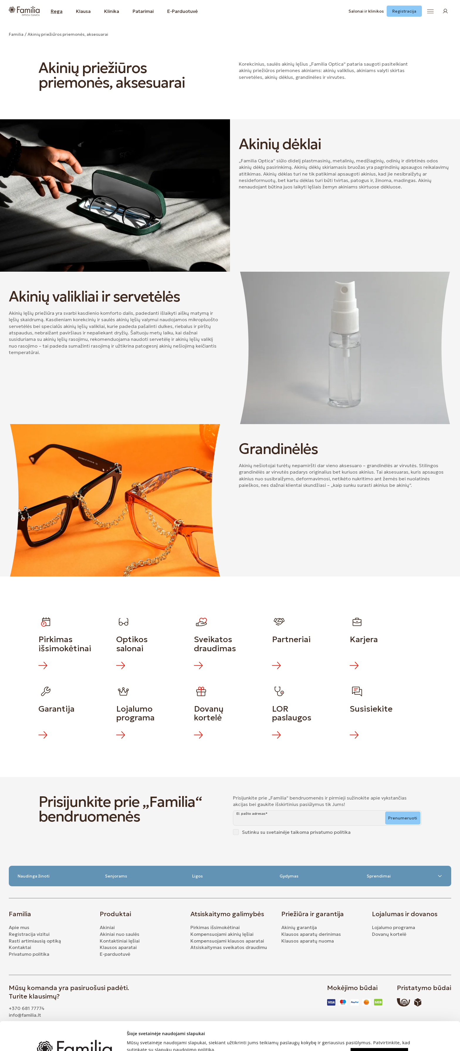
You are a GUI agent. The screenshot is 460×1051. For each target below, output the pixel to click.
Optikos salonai (133, 644)
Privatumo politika (29, 954)
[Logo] (24, 11)
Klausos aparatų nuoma (307, 941)
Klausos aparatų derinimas (311, 934)
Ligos (197, 876)
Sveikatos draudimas (215, 644)
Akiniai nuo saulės (119, 934)
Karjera (364, 639)
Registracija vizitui (29, 934)
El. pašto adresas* (252, 813)
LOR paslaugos (291, 713)
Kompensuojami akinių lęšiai (221, 934)
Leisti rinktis (379, 1038)
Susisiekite (371, 709)
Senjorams (116, 876)
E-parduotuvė (115, 954)
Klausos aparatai (118, 947)
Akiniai (107, 927)
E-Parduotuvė (182, 11)
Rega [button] (56, 11)
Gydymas (289, 876)
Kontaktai (20, 947)
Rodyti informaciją (144, 1039)
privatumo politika (330, 832)
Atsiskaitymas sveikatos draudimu (228, 947)
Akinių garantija (299, 927)
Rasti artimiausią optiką (35, 941)
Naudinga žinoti (34, 876)
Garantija (56, 709)
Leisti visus (379, 1024)
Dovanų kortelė (210, 713)
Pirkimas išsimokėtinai (64, 644)
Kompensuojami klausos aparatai (227, 941)
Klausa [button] (83, 11)
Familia (16, 34)
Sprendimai (404, 876)
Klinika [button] (111, 11)
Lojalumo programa (135, 713)
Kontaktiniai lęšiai (120, 941)
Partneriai (291, 639)
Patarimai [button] (143, 11)
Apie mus (19, 927)
